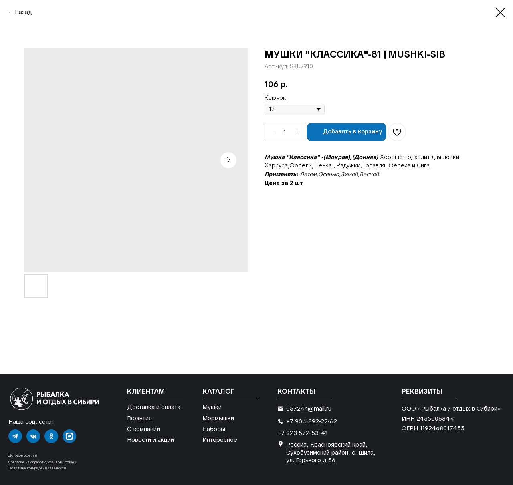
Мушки (212, 407)
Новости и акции (150, 439)
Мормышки (218, 418)
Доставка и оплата (153, 407)
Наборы (213, 429)
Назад (23, 12)
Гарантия (139, 418)
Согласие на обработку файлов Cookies (42, 462)
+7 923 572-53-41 (302, 433)
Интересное (219, 439)
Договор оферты (22, 455)
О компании (143, 429)
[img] (15, 436)
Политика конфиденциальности (37, 468)
